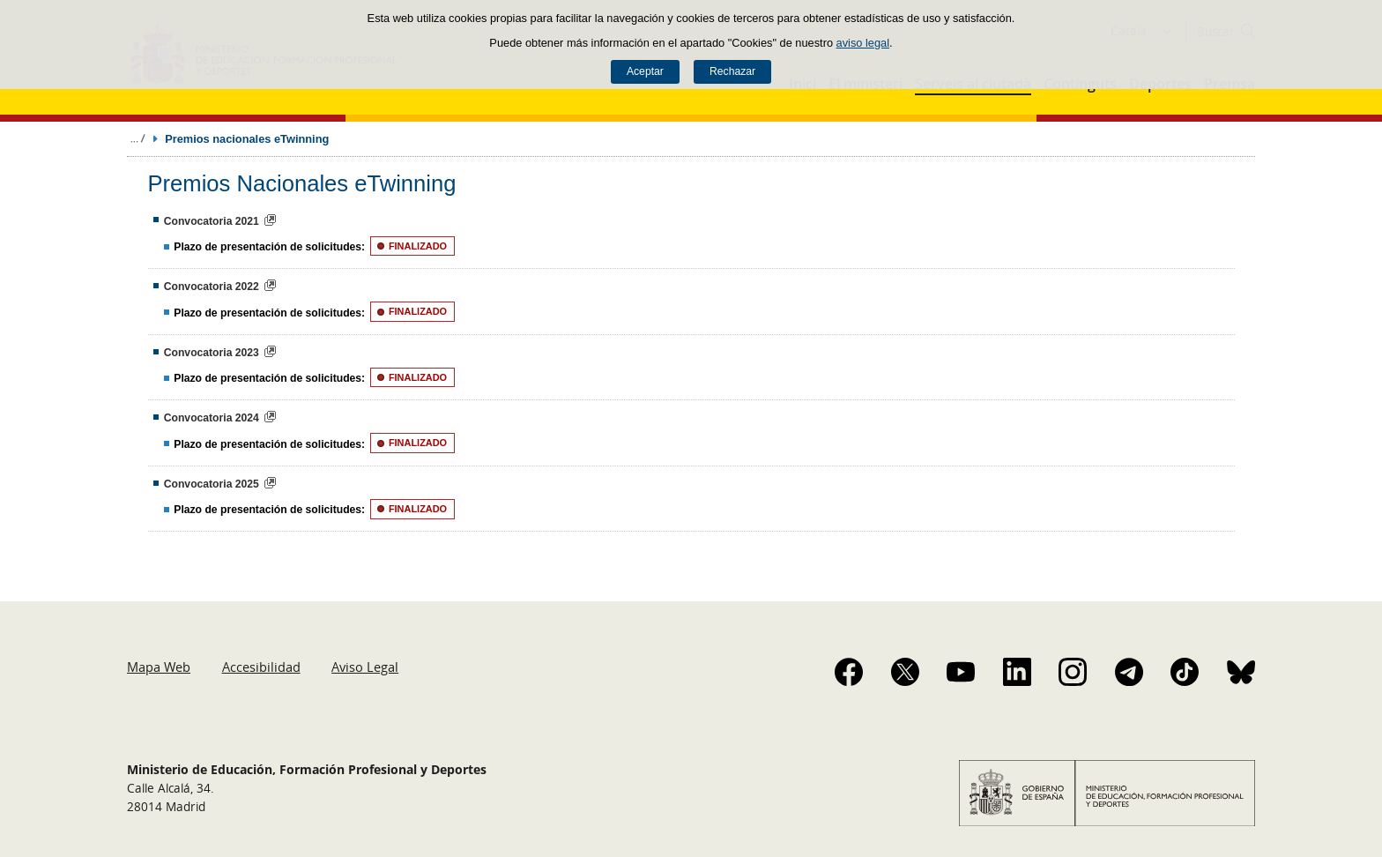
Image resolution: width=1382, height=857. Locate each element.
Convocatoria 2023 (211, 353)
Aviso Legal (364, 666)
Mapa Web (158, 666)
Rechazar (732, 71)
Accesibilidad (261, 666)
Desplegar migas (137, 138)
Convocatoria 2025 (211, 484)
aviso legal (862, 42)
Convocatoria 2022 (211, 286)
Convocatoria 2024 (211, 418)
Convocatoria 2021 (211, 221)
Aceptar (645, 71)
